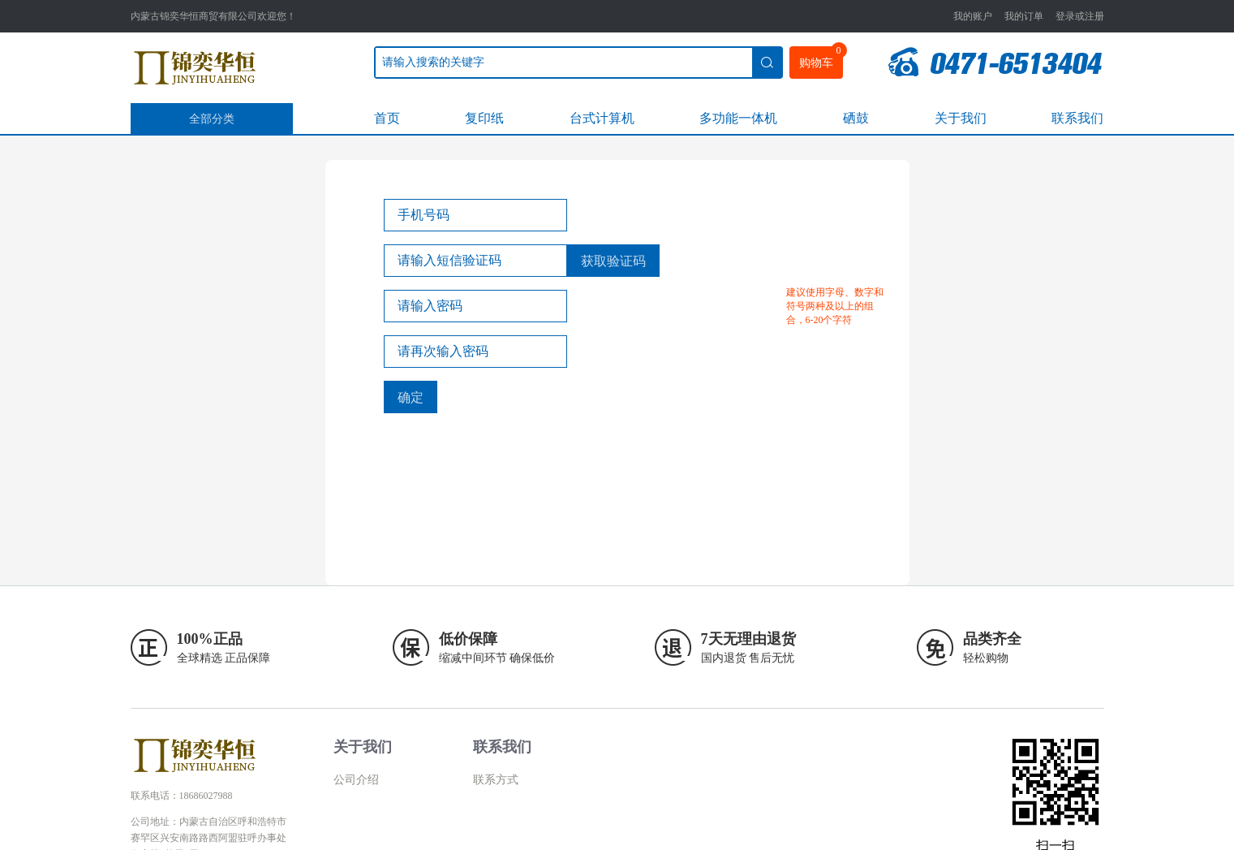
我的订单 (1023, 16)
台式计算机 (602, 118)
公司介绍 (356, 780)
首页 (387, 118)
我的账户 (972, 16)
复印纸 (484, 118)
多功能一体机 (738, 118)
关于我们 (961, 118)
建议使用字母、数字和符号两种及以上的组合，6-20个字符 (835, 306)
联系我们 (1077, 118)
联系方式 (495, 780)
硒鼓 (856, 118)
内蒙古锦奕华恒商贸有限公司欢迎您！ (213, 16)
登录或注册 (1080, 16)
